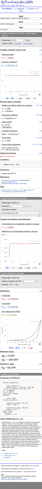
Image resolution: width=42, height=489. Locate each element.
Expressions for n (7, 190)
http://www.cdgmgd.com (9, 182)
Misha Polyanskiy (34, 473)
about (21, 11)
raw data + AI (32, 9)
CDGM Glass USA (9, 462)
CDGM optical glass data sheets (17, 184)
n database (19, 9)
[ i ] (41, 50)
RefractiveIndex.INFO (17, 2)
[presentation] (7, 156)
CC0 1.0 (32, 475)
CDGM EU (7, 464)
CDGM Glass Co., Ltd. (10, 460)
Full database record (18, 192)
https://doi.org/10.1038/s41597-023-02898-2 (14, 486)
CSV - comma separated (22, 190)
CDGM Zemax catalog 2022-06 (11, 181)
